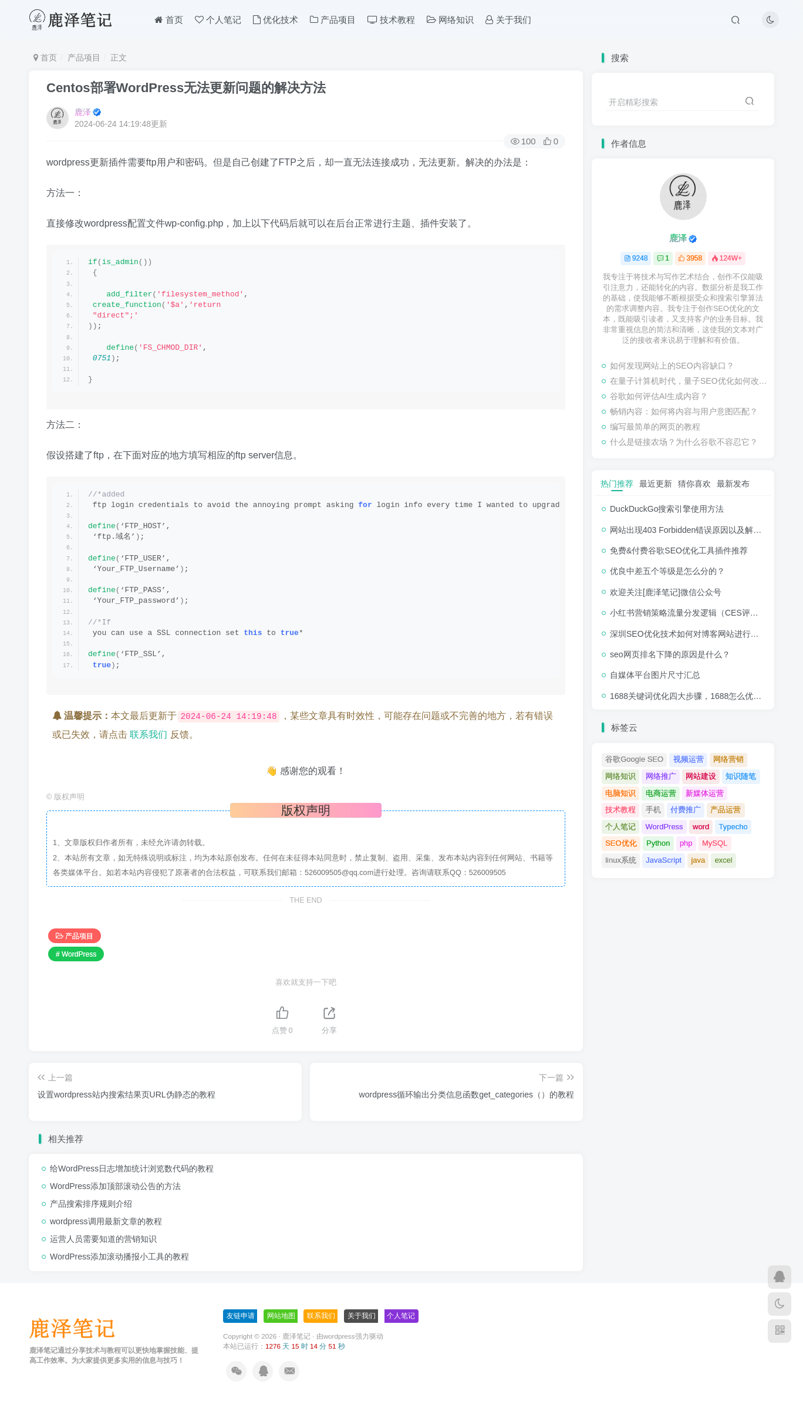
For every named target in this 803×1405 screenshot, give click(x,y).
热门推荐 (616, 483)
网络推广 (661, 776)
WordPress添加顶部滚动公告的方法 (115, 1186)
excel (724, 860)
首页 (168, 20)
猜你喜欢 (694, 483)
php (686, 843)
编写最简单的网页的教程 (655, 426)
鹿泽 (83, 112)
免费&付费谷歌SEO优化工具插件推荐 (679, 550)
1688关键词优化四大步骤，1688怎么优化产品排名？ (706, 696)
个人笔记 (218, 20)
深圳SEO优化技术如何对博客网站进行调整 (688, 634)
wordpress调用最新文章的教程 (106, 1221)
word (701, 826)
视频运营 (688, 759)
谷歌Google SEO (634, 759)
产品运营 (725, 809)
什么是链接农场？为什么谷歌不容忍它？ (684, 442)
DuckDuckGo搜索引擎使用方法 (667, 509)
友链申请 (241, 1316)
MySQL (714, 843)
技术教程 (391, 20)
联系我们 (148, 734)
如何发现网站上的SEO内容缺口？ (672, 365)
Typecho (733, 826)
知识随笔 (741, 776)
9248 (636, 258)
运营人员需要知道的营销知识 (103, 1239)
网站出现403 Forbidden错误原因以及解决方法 (694, 530)
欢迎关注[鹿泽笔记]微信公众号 (665, 592)
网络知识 (450, 20)
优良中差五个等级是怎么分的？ (667, 571)
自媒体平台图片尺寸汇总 (655, 675)
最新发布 (733, 483)
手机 (653, 809)
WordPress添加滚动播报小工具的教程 (119, 1256)
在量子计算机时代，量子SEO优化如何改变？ (689, 381)
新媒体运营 (705, 793)
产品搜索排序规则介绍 (91, 1203)
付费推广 (685, 809)
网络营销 (728, 759)
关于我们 (508, 20)
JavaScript (663, 860)
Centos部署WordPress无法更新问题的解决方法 (186, 87)
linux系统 (620, 860)
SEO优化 (620, 843)
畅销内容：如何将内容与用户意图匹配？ (684, 411)
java (698, 860)
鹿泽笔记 (296, 1336)
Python (658, 843)
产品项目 (333, 20)
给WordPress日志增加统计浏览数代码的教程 (132, 1168)
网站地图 (281, 1316)
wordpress (339, 1336)
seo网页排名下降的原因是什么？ (670, 654)
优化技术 (275, 20)
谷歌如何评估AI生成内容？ (659, 396)
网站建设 (701, 776)
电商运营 (661, 793)
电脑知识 (620, 793)
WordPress (664, 826)
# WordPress (76, 954)
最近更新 (655, 483)
